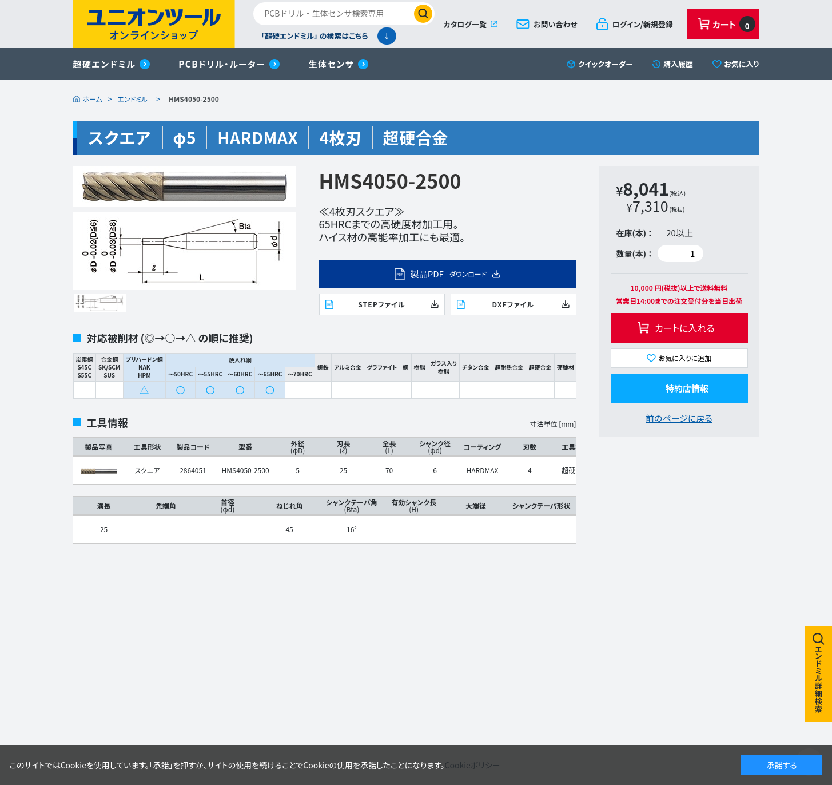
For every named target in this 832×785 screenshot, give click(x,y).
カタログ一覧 (465, 24)
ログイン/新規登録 (642, 24)
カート (733, 24)
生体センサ (331, 64)
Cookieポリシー (472, 765)
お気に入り (741, 63)
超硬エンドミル (104, 64)
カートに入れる (685, 328)
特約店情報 (687, 388)
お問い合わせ (556, 24)
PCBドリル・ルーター (221, 64)
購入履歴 (678, 63)
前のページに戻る (679, 418)
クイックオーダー (605, 63)
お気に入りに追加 (685, 358)
